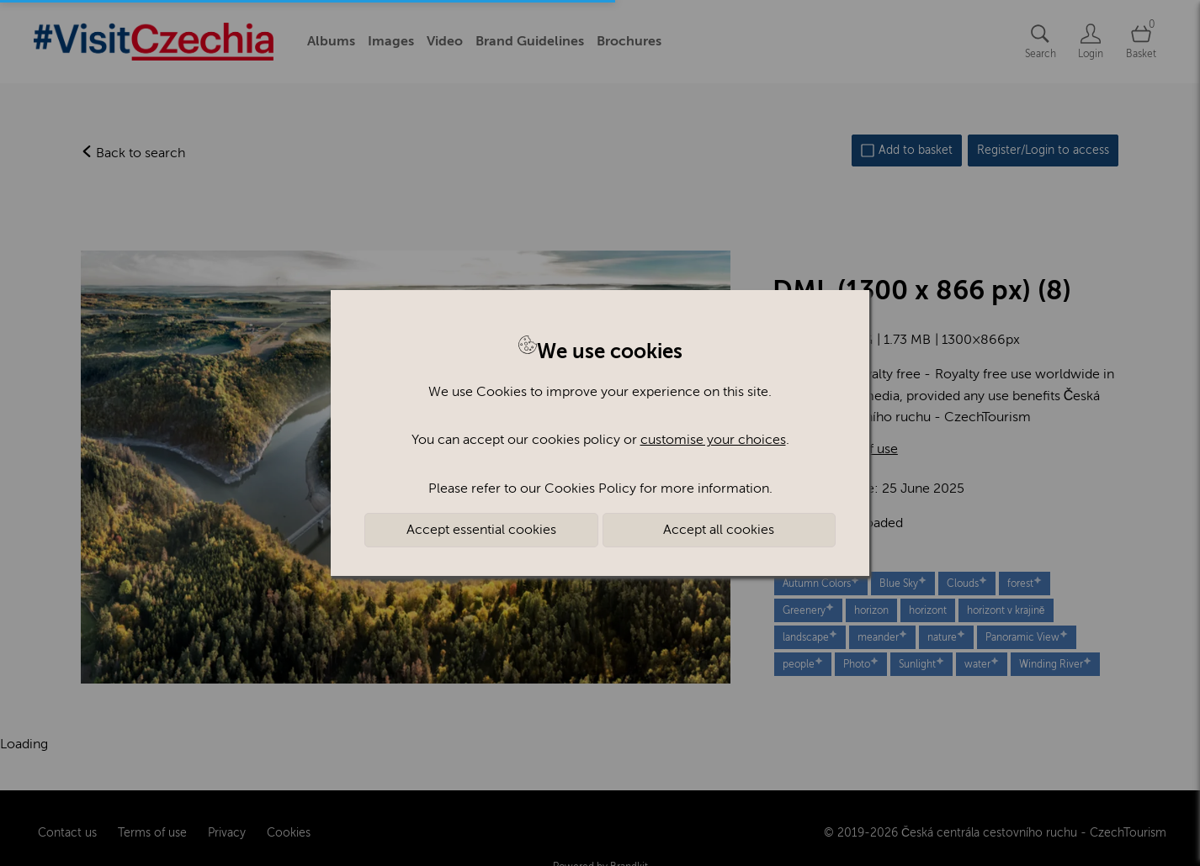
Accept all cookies (718, 529)
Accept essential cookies (481, 529)
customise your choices (713, 439)
